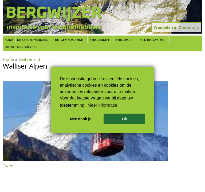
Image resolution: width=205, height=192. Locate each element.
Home (9, 40)
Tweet (9, 165)
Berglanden (99, 40)
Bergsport (124, 40)
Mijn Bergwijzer (152, 40)
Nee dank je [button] (80, 119)
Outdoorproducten (21, 47)
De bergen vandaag (32, 40)
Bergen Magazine (69, 40)
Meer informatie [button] (102, 105)
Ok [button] (124, 119)
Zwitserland (29, 59)
